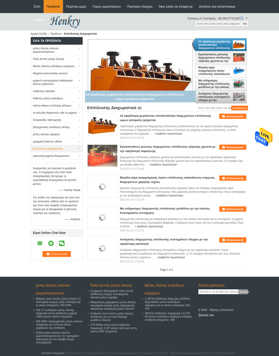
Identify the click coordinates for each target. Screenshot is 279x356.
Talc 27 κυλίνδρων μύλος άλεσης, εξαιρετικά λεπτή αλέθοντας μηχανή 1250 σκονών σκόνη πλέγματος (56, 313)
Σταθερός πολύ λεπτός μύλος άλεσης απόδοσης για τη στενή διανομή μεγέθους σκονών (111, 317)
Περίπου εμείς (76, 6)
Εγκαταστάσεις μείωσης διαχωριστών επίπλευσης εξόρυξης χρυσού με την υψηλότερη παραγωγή (214, 57)
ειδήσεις (39, 19)
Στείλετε (244, 292)
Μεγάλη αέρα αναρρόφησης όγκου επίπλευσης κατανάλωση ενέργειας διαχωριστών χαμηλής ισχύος (214, 71)
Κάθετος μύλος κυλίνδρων (48, 98)
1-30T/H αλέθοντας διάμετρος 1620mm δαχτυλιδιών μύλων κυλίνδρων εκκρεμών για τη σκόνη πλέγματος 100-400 (168, 303)
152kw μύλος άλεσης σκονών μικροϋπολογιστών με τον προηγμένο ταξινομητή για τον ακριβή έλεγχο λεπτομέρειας (57, 337)
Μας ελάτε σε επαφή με (176, 6)
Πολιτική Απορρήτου (53, 353)
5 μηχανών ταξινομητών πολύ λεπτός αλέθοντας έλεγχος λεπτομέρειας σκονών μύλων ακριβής (111, 294)
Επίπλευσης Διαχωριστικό (48, 148)
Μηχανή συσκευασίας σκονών (50, 73)
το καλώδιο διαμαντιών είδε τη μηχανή (55, 112)
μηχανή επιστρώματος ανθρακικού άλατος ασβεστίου (53, 82)
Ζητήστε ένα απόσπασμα (217, 6)
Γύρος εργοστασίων (106, 6)
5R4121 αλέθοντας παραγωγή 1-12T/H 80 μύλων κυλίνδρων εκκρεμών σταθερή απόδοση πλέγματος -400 (168, 316)
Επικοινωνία (234, 116)
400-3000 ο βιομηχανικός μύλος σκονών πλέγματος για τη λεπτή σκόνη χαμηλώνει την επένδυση (59, 324)
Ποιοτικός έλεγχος (140, 6)
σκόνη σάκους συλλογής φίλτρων (52, 105)
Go (245, 23)
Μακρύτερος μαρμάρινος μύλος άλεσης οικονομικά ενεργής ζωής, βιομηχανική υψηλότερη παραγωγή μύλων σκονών (113, 305)
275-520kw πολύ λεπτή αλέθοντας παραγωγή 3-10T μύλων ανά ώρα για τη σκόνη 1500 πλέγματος (113, 328)
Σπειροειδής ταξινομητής (47, 119)
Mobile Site (206, 315)
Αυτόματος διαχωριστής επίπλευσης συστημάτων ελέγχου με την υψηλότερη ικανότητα (214, 97)
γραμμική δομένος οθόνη (47, 141)
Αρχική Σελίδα (39, 33)
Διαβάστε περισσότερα (169, 133)
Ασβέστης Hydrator (44, 91)
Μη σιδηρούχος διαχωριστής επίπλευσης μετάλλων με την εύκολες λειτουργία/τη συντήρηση (214, 84)
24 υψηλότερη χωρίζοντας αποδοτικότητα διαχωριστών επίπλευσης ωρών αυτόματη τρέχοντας (214, 45)
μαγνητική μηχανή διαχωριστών (51, 155)
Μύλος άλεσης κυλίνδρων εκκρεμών (54, 66)
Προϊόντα (53, 6)
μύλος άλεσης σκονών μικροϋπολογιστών (46, 50)
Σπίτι (37, 6)
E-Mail (202, 310)
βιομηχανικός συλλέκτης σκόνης (51, 127)
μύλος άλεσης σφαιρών (46, 134)
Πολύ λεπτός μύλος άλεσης (48, 59)
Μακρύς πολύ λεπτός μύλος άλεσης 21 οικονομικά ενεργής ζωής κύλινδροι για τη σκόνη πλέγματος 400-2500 (58, 302)
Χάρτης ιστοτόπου (221, 310)
